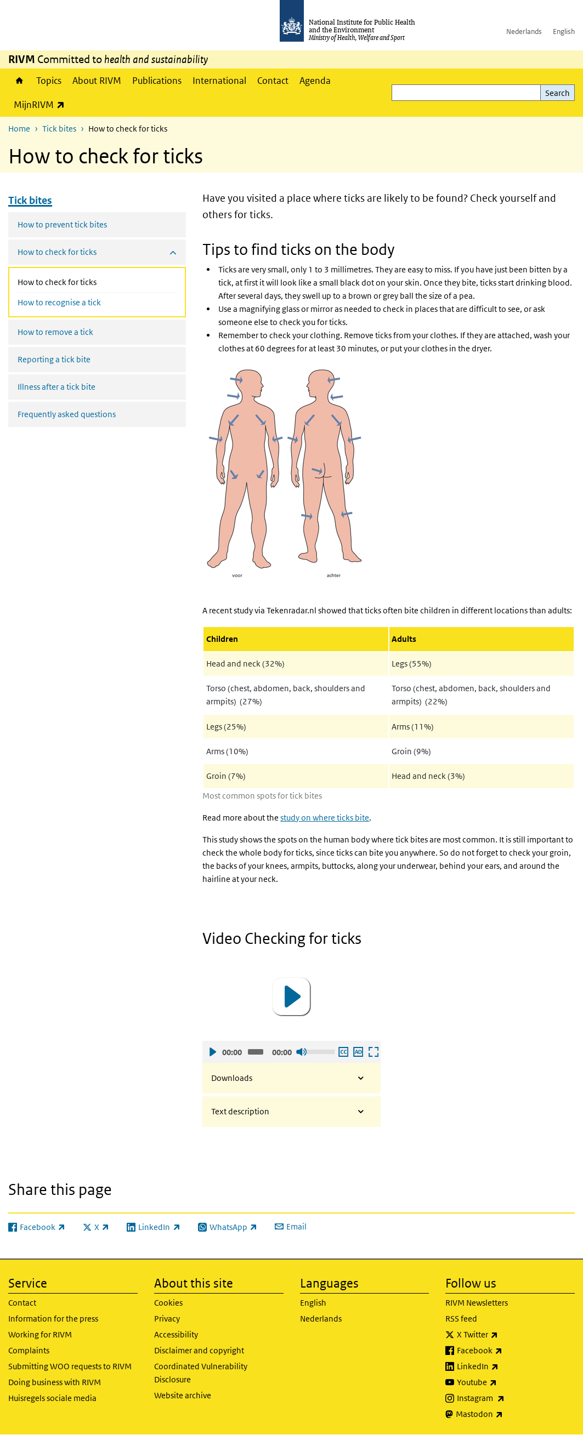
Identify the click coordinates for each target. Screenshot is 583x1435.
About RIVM (96, 81)
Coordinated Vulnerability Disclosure (200, 1373)
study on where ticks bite (324, 817)
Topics (48, 81)
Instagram (509, 1398)
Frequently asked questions (67, 414)
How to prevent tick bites (62, 224)
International (219, 81)
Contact (272, 81)
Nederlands (524, 31)
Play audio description (357, 1051)
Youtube (505, 1382)
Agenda (315, 81)
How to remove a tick (55, 332)
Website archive (182, 1395)
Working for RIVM (40, 1334)
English (564, 31)
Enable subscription (342, 1051)
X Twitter (506, 1334)
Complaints (28, 1350)
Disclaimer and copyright (199, 1350)
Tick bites (59, 128)
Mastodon (508, 1414)
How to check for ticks (80, 281)
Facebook (508, 1350)
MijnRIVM (42, 104)
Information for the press (53, 1318)
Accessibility (176, 1334)
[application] (291, 996)
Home (19, 81)
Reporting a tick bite (54, 359)
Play (212, 1051)
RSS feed (461, 1318)
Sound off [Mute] (301, 1051)
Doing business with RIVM (54, 1382)
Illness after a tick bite (56, 386)
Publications (157, 81)
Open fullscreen (372, 1051)
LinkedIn (506, 1366)
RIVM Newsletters (476, 1302)
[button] (291, 996)
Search (557, 93)
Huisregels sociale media (52, 1398)
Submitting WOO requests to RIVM (70, 1366)
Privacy (167, 1318)
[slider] (255, 1052)
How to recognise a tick (59, 302)
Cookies (168, 1302)
